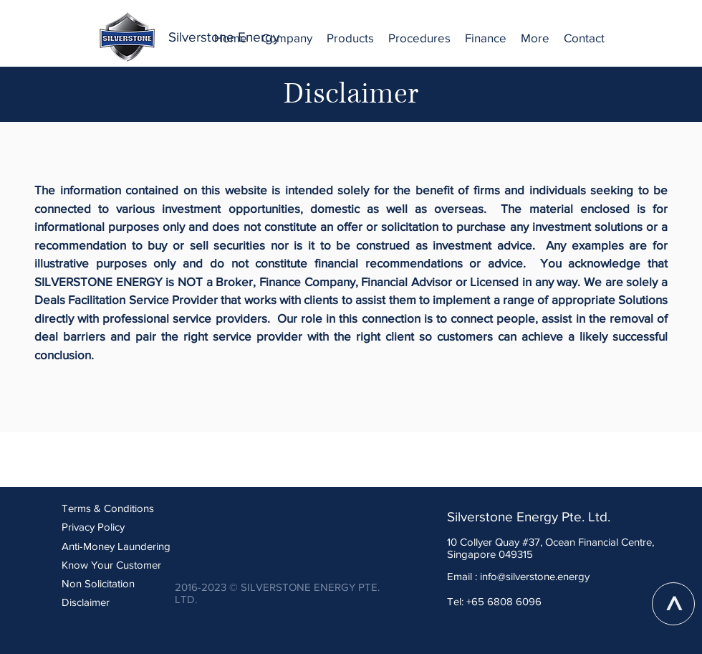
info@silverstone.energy (535, 576)
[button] (286, 38)
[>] (673, 603)
